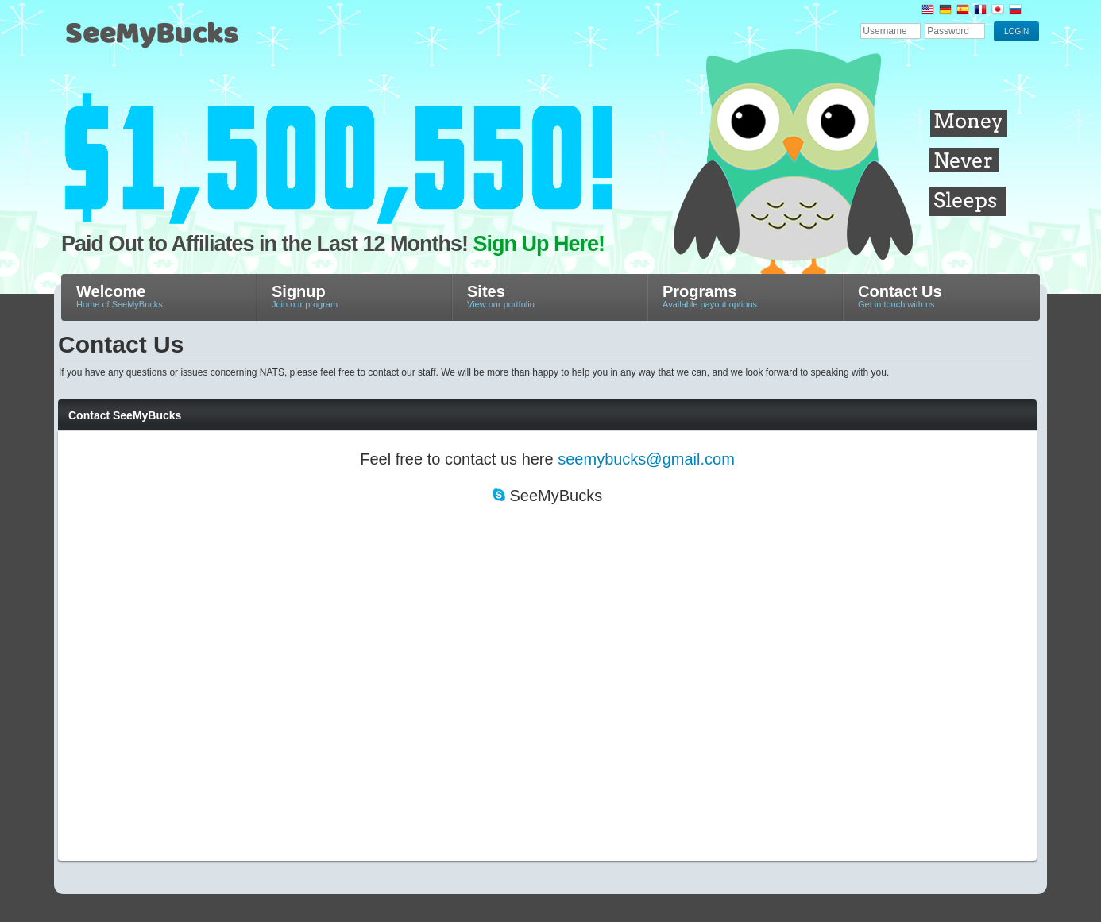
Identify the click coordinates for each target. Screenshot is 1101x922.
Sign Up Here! (539, 244)
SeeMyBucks (228, 41)
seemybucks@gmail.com (646, 459)
